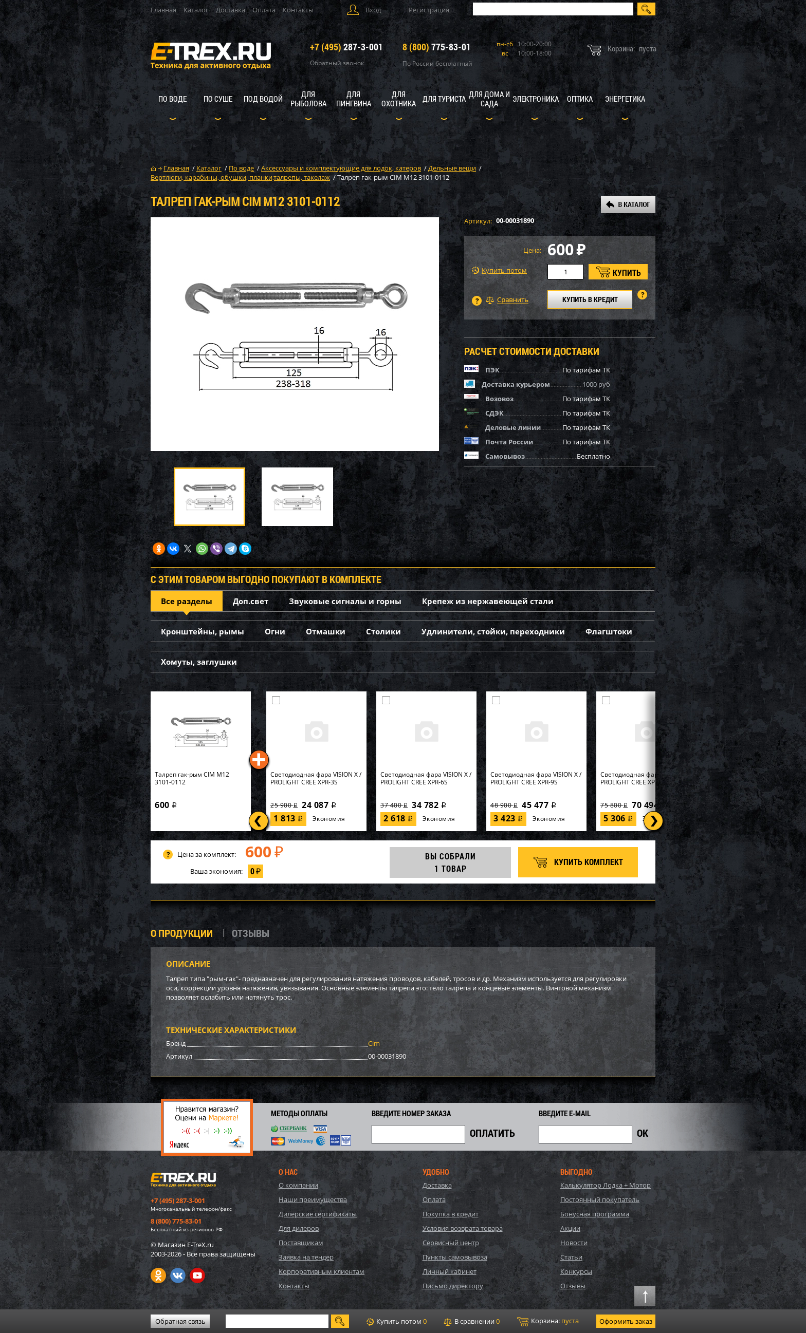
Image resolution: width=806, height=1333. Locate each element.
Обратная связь (180, 1321)
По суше (218, 98)
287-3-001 (346, 47)
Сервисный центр (451, 1242)
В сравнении (472, 1321)
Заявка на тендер (306, 1257)
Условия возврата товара (463, 1228)
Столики (383, 631)
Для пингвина (353, 98)
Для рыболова (308, 98)
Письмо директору (453, 1285)
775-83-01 (436, 47)
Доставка (230, 9)
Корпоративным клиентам (321, 1271)
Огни (275, 631)
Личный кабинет (450, 1271)
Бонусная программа (594, 1213)
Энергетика (625, 98)
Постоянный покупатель (599, 1199)
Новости (574, 1242)
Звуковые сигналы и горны (345, 601)
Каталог (196, 9)
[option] (295, 334)
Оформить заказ (625, 1321)
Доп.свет (250, 601)
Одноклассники (158, 1275)
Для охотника (398, 98)
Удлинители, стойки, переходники (493, 631)
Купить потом (499, 270)
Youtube (197, 1275)
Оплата (264, 9)
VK (178, 1275)
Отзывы (572, 1285)
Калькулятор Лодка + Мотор (605, 1185)
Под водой (263, 98)
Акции (570, 1228)
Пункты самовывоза (455, 1257)
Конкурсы (576, 1271)
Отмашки (325, 631)
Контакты (298, 9)
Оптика (580, 98)
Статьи (571, 1257)
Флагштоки (608, 631)
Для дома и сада (489, 98)
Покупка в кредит (451, 1213)
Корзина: (548, 1321)
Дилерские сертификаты (318, 1213)
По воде (172, 98)
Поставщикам (301, 1242)
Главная (163, 9)
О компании (298, 1185)
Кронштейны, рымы (202, 631)
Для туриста (444, 98)
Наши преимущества (313, 1199)
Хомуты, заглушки (199, 661)
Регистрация (429, 9)
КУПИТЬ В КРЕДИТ (590, 299)
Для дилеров (299, 1228)
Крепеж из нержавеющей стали (488, 601)
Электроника (535, 98)
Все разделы (186, 601)
